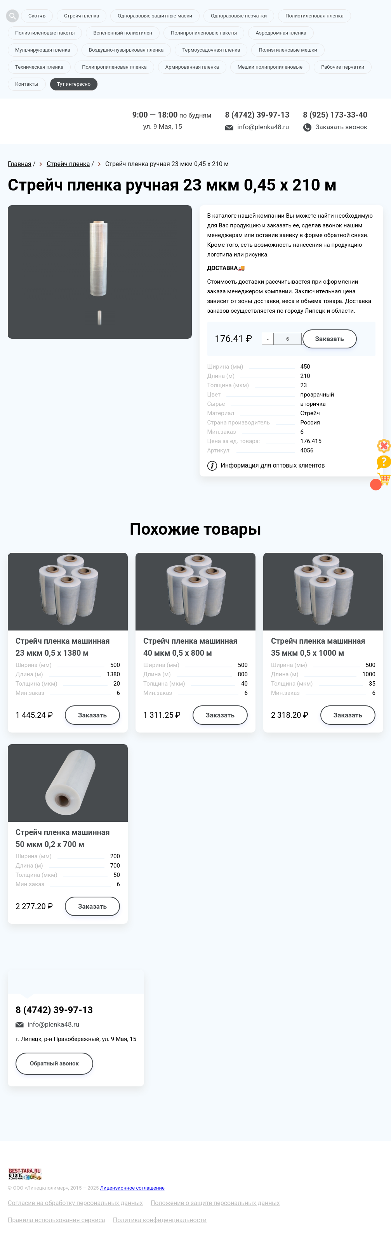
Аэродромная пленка (280, 33)
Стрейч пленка (81, 16)
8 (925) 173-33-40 (335, 115)
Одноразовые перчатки (239, 16)
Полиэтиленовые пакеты (45, 33)
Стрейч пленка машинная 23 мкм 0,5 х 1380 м (63, 647)
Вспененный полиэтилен (122, 33)
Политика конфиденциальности (160, 1220)
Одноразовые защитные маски (155, 16)
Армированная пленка (192, 67)
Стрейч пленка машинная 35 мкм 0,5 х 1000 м (318, 647)
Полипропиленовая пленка (114, 67)
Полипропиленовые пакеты (204, 33)
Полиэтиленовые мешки (288, 50)
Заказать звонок (341, 127)
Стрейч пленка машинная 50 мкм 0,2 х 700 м (63, 838)
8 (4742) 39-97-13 (257, 115)
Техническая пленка (39, 67)
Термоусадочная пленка (211, 50)
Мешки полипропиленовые (270, 67)
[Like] (384, 450)
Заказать (329, 339)
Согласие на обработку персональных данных (75, 1203)
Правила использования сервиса (56, 1220)
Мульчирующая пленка (42, 50)
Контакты (26, 84)
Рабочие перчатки (342, 67)
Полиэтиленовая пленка (314, 16)
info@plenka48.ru (263, 127)
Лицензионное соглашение (132, 1188)
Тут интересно (73, 84)
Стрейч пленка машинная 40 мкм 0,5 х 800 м (190, 647)
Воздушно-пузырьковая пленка (126, 50)
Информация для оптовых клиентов (273, 465)
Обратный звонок (54, 1063)
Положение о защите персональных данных (215, 1203)
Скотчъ (36, 16)
